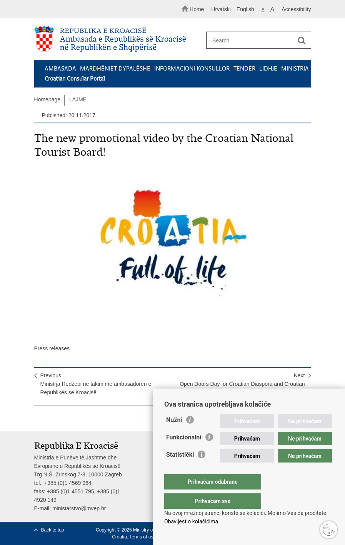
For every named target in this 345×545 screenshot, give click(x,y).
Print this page (38, 419)
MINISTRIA (295, 68)
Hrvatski (221, 9)
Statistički (180, 470)
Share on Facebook (55, 419)
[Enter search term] (256, 40)
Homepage (47, 99)
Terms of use (142, 537)
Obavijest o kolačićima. (192, 521)
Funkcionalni (184, 452)
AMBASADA (60, 68)
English (245, 9)
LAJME (78, 99)
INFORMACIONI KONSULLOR (192, 68)
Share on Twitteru (71, 419)
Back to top (52, 530)
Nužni (174, 435)
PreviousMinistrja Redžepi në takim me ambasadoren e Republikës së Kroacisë (96, 383)
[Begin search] (301, 40)
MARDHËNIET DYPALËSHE (115, 68)
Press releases (52, 348)
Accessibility (296, 9)
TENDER (244, 68)
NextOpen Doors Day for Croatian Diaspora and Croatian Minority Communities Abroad (242, 383)
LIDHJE (268, 68)
